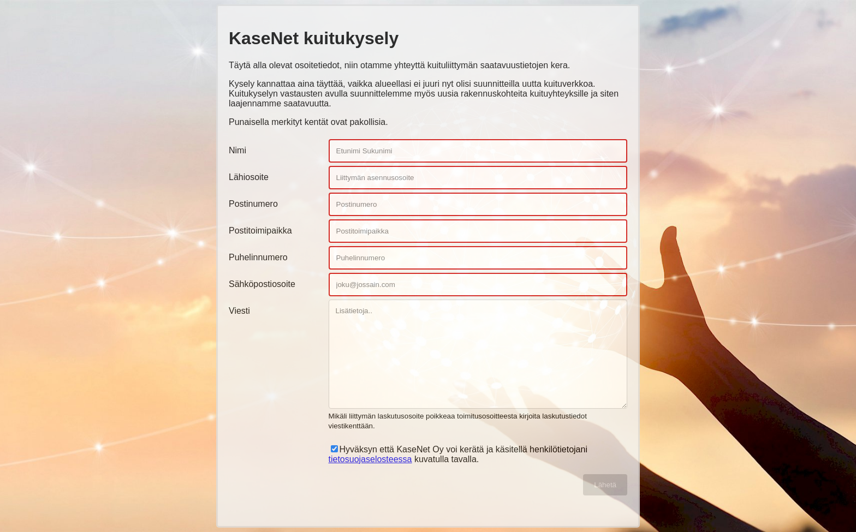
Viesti (239, 310)
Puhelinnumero (258, 257)
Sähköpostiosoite (262, 284)
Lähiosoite (249, 177)
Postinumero (253, 203)
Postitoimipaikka (260, 230)
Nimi (237, 150)
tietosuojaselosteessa (370, 459)
